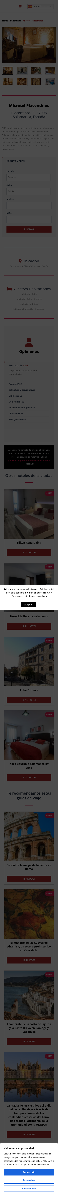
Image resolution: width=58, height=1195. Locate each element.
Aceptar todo (29, 1172)
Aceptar (28, 604)
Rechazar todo (29, 1188)
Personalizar (29, 1180)
